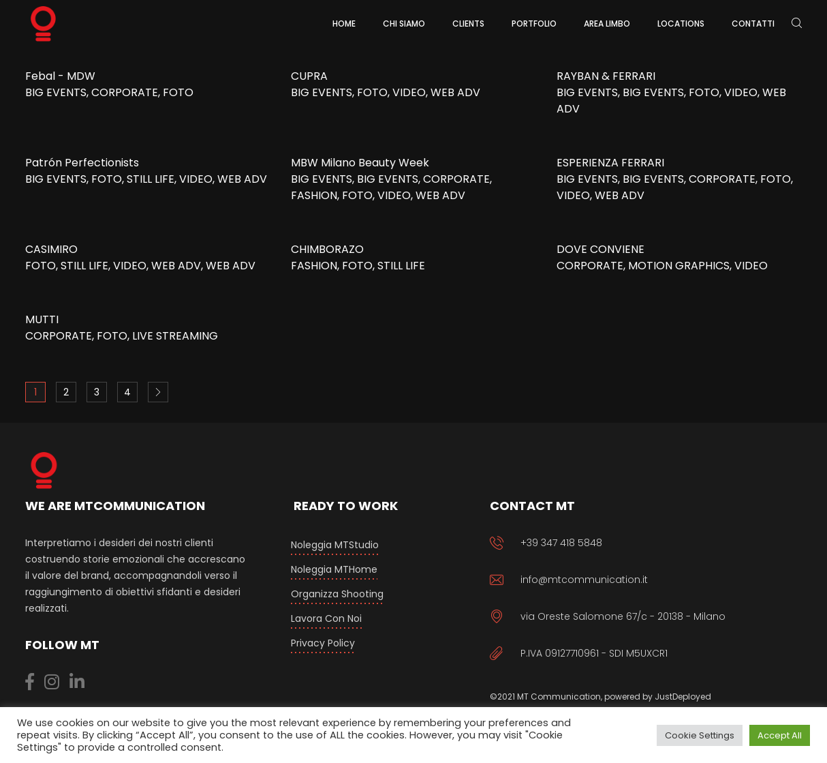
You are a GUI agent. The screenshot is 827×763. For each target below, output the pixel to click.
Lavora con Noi (326, 618)
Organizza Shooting (337, 594)
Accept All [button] (780, 735)
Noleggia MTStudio (335, 545)
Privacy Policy (323, 643)
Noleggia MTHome (334, 569)
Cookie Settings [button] (699, 735)
